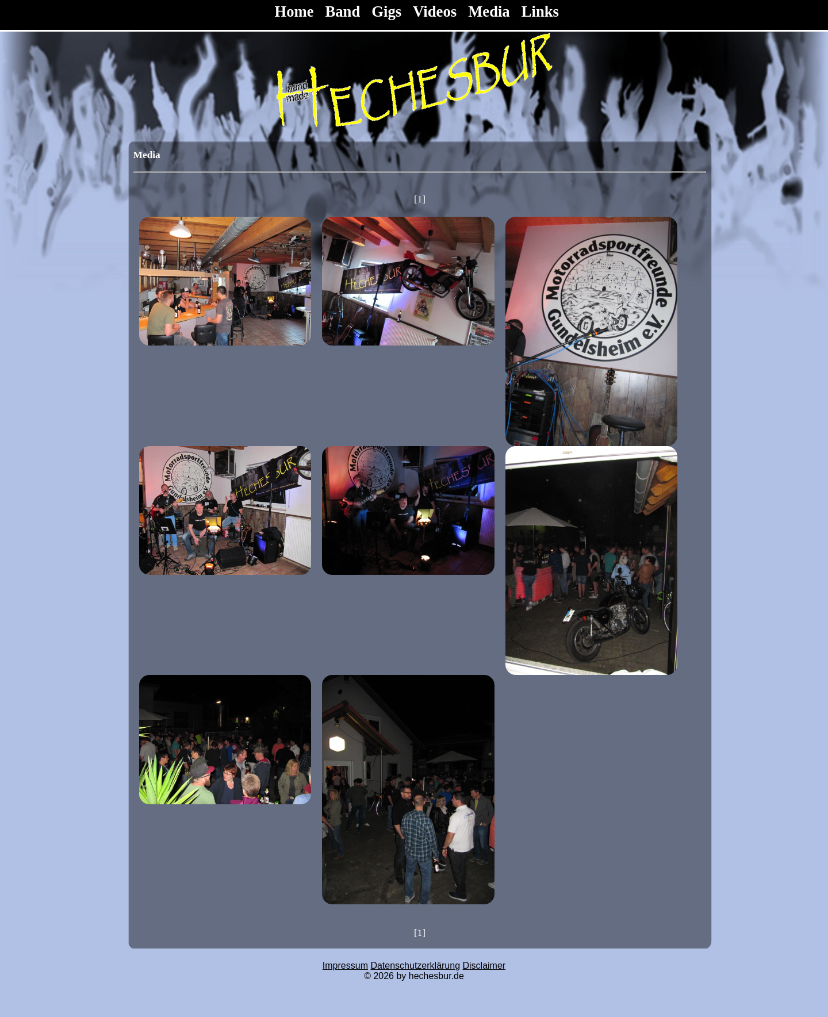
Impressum (345, 965)
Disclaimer (484, 965)
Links (540, 11)
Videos (435, 11)
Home (295, 11)
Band (343, 11)
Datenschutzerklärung (415, 965)
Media (489, 11)
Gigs (386, 11)
